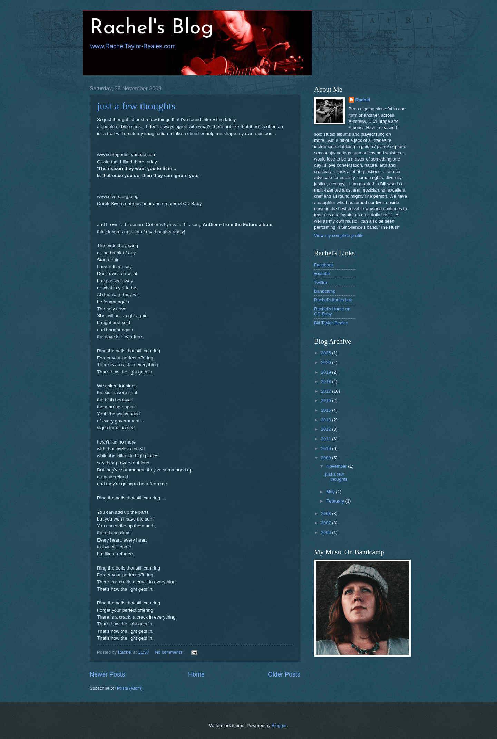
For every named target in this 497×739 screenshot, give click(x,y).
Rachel (362, 100)
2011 (326, 438)
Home (196, 674)
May (331, 491)
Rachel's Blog (151, 28)
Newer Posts (107, 674)
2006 (326, 532)
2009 (326, 457)
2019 (326, 372)
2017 (326, 391)
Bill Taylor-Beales (331, 322)
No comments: (170, 652)
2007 (326, 522)
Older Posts (284, 674)
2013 (326, 419)
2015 (326, 410)
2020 (326, 362)
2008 (326, 513)
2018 (326, 381)
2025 (326, 353)
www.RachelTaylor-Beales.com (133, 46)
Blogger (279, 725)
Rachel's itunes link (333, 299)
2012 (326, 429)
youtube (322, 273)
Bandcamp (324, 291)
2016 (326, 400)
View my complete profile (338, 235)
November (337, 466)
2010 (326, 448)
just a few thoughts (136, 105)
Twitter (320, 282)
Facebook (324, 265)
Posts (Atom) (130, 688)
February (335, 501)
